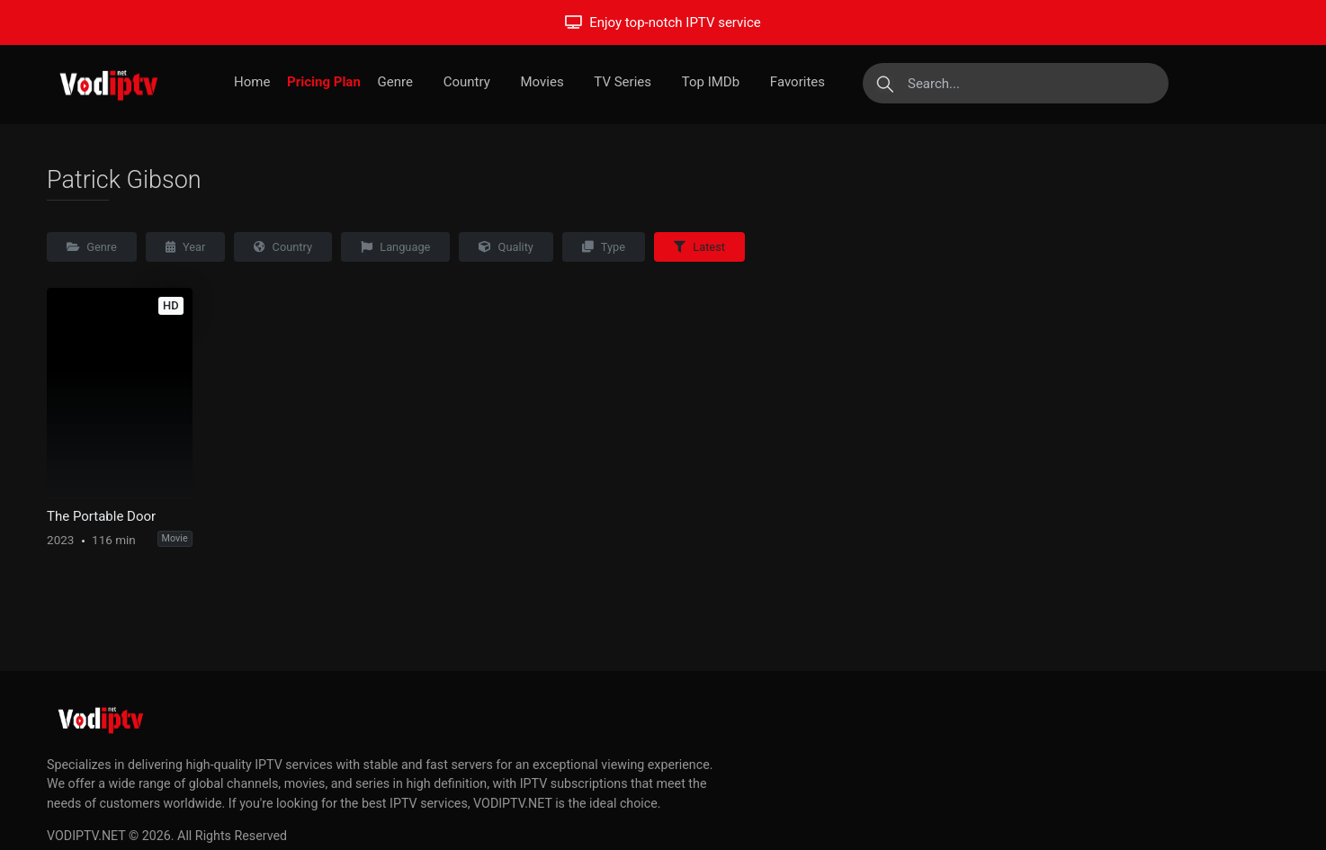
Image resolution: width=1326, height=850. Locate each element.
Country (466, 82)
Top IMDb (710, 82)
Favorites (797, 82)
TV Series (622, 82)
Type (603, 247)
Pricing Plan (324, 82)
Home (252, 82)
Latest (699, 247)
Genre (395, 82)
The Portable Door (101, 516)
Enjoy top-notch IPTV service (663, 22)
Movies (541, 82)
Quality (506, 247)
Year (186, 247)
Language (395, 247)
